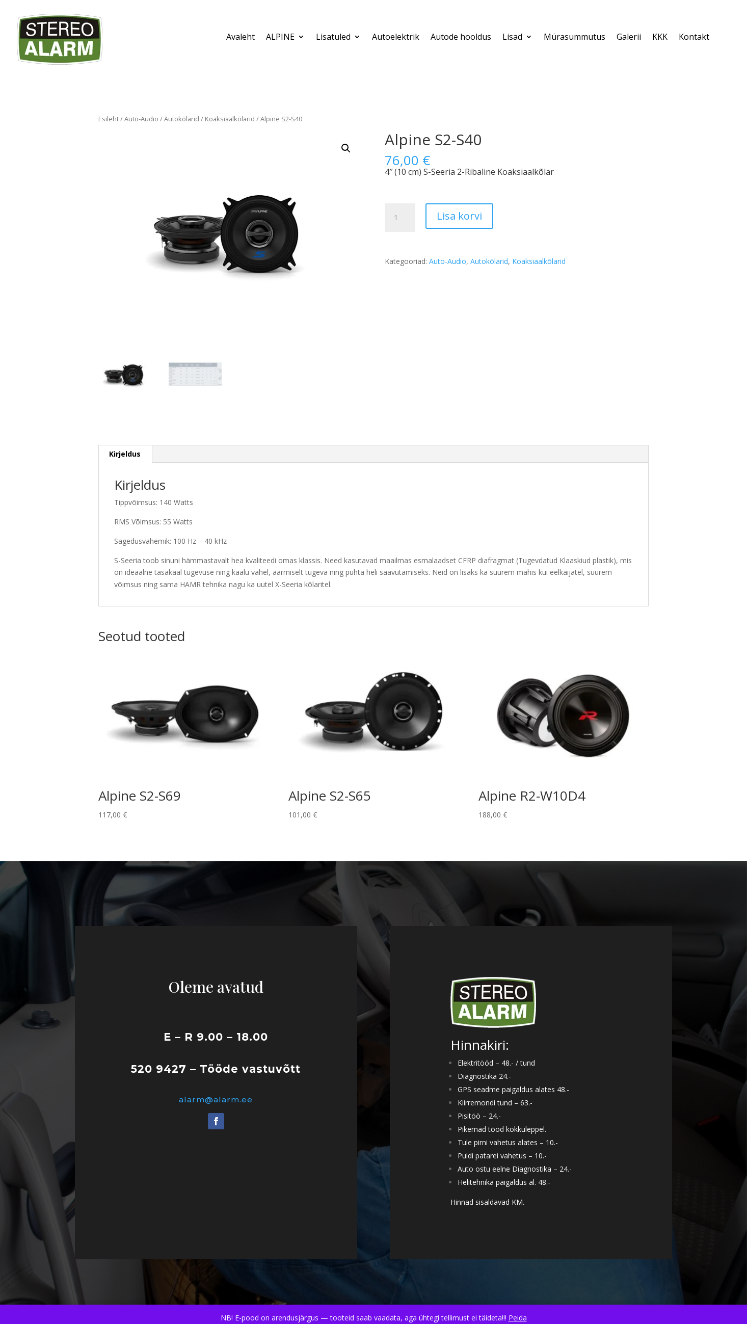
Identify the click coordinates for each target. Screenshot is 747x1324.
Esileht (108, 118)
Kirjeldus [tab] (125, 454)
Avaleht (240, 37)
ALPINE (280, 37)
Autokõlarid (181, 118)
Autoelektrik (395, 37)
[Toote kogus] (400, 217)
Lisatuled (333, 37)
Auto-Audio (141, 118)
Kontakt (694, 37)
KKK (660, 37)
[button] (346, 148)
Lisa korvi (459, 216)
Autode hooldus (461, 37)
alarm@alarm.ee (216, 1099)
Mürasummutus (574, 37)
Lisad (512, 37)
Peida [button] (518, 1317)
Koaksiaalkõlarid (230, 118)
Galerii (629, 37)
